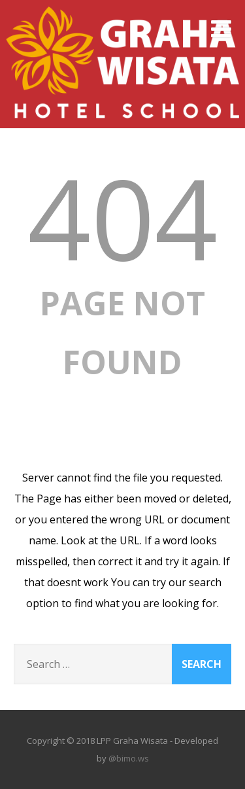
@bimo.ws (128, 758)
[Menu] (221, 28)
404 (122, 217)
